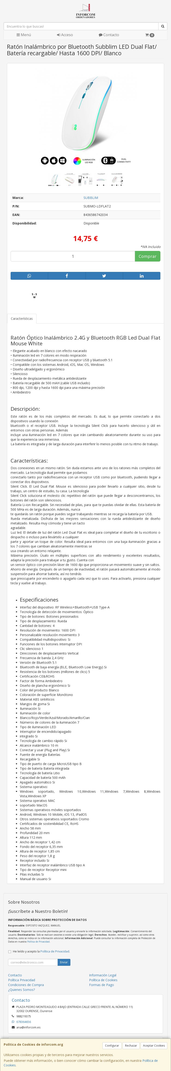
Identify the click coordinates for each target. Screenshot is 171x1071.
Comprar (147, 256)
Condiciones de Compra (26, 985)
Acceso (65, 34)
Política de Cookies (103, 980)
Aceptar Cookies (154, 1046)
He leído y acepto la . (41, 951)
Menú (24, 34)
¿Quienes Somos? (21, 989)
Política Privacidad (21, 980)
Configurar (112, 1046)
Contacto (109, 34)
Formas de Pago (101, 985)
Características (22, 318)
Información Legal (102, 975)
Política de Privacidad (38, 941)
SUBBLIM (91, 197)
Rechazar (131, 1046)
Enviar (64, 962)
